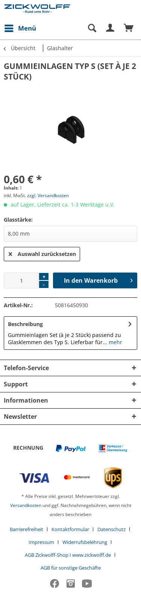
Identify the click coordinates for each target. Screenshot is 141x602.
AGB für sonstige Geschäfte (71, 567)
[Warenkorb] (128, 28)
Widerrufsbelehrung (84, 542)
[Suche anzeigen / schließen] (91, 28)
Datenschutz (111, 529)
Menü (20, 27)
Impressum (41, 542)
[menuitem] (20, 28)
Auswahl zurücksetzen (42, 252)
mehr (114, 342)
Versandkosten (25, 505)
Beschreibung (25, 324)
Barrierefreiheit (26, 529)
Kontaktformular (70, 529)
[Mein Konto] (110, 28)
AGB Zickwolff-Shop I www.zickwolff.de (68, 554)
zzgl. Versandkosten (48, 195)
